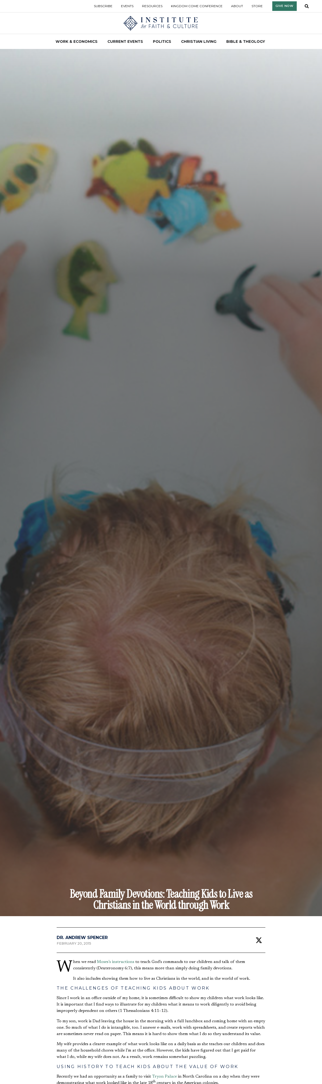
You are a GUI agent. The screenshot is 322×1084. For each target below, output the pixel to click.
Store (257, 6)
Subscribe (103, 6)
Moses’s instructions (115, 962)
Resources (152, 6)
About (237, 6)
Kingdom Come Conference (197, 6)
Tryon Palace (164, 1076)
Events (127, 6)
